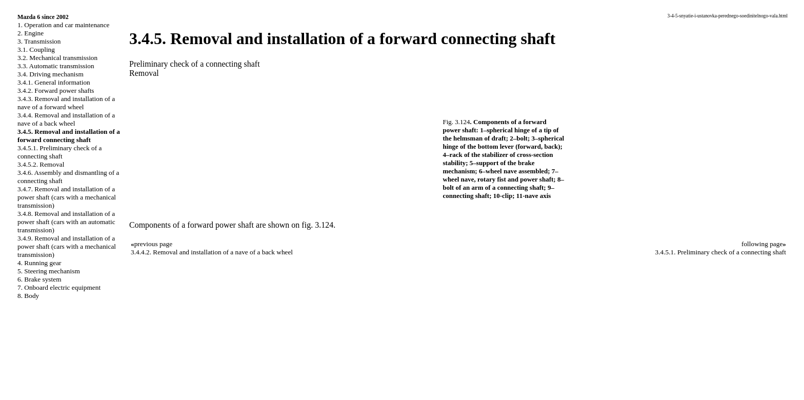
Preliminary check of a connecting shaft (194, 63)
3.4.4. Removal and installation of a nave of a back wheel (66, 119)
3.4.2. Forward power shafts (55, 90)
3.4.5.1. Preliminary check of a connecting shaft (59, 152)
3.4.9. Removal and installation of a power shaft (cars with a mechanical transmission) (66, 246)
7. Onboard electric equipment (58, 287)
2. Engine (30, 33)
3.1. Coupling (36, 49)
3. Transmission (39, 41)
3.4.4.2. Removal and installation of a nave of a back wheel (212, 252)
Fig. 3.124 (456, 122)
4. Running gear (39, 263)
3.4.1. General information (53, 82)
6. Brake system (39, 279)
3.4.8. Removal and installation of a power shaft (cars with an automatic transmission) (66, 222)
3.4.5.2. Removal (40, 164)
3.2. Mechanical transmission (57, 58)
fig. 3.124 (317, 225)
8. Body (28, 295)
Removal (144, 73)
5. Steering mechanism (48, 271)
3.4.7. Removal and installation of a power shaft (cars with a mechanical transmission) (66, 197)
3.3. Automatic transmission (55, 66)
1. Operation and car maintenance (63, 25)
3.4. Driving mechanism (50, 74)
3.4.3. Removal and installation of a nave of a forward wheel (66, 103)
